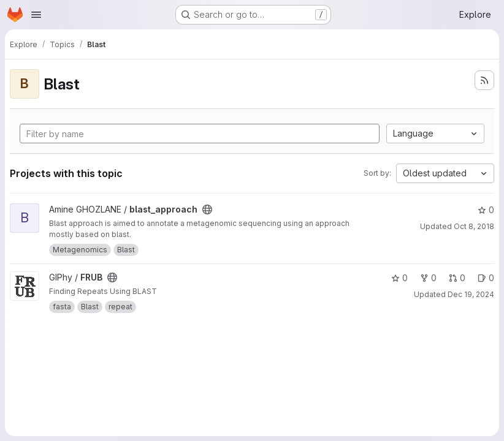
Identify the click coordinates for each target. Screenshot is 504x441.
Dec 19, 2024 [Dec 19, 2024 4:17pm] (471, 294)
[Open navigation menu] (36, 14)
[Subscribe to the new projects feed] (484, 80)
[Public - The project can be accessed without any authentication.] (207, 209)
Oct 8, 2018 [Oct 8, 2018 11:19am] (474, 226)
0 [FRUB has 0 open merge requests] (457, 278)
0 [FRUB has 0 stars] (399, 278)
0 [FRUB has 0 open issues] (486, 278)
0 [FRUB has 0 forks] (428, 278)
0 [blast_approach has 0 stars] (486, 210)
